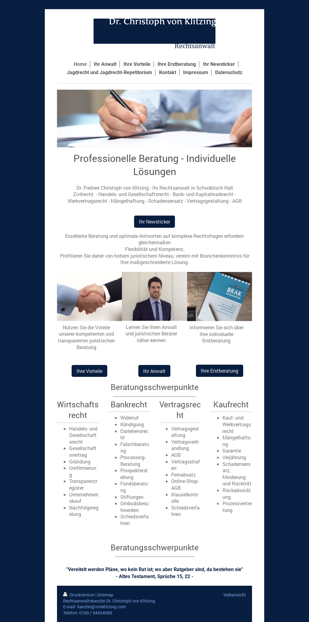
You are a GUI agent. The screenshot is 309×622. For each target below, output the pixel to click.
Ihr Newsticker (154, 221)
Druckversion (79, 595)
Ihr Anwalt (154, 371)
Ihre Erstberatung (219, 370)
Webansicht (234, 595)
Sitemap (105, 595)
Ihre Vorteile (89, 371)
